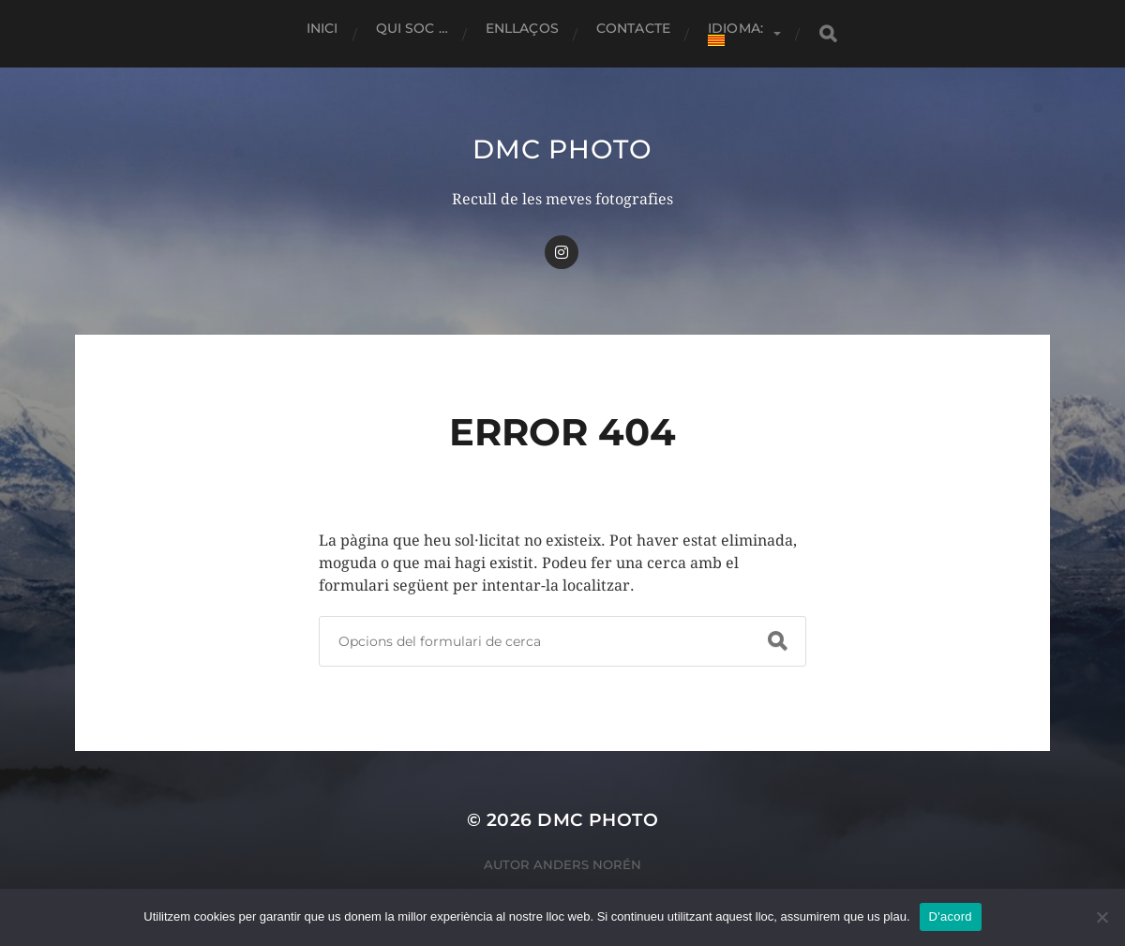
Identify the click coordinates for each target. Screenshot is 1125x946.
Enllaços (522, 28)
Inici (322, 28)
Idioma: (737, 33)
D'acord (950, 916)
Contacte (633, 28)
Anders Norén (587, 864)
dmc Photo (562, 149)
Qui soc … (412, 28)
